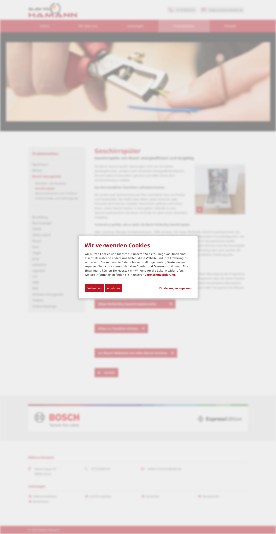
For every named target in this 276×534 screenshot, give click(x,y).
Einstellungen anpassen (175, 288)
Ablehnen (113, 288)
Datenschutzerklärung (159, 274)
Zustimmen (94, 288)
